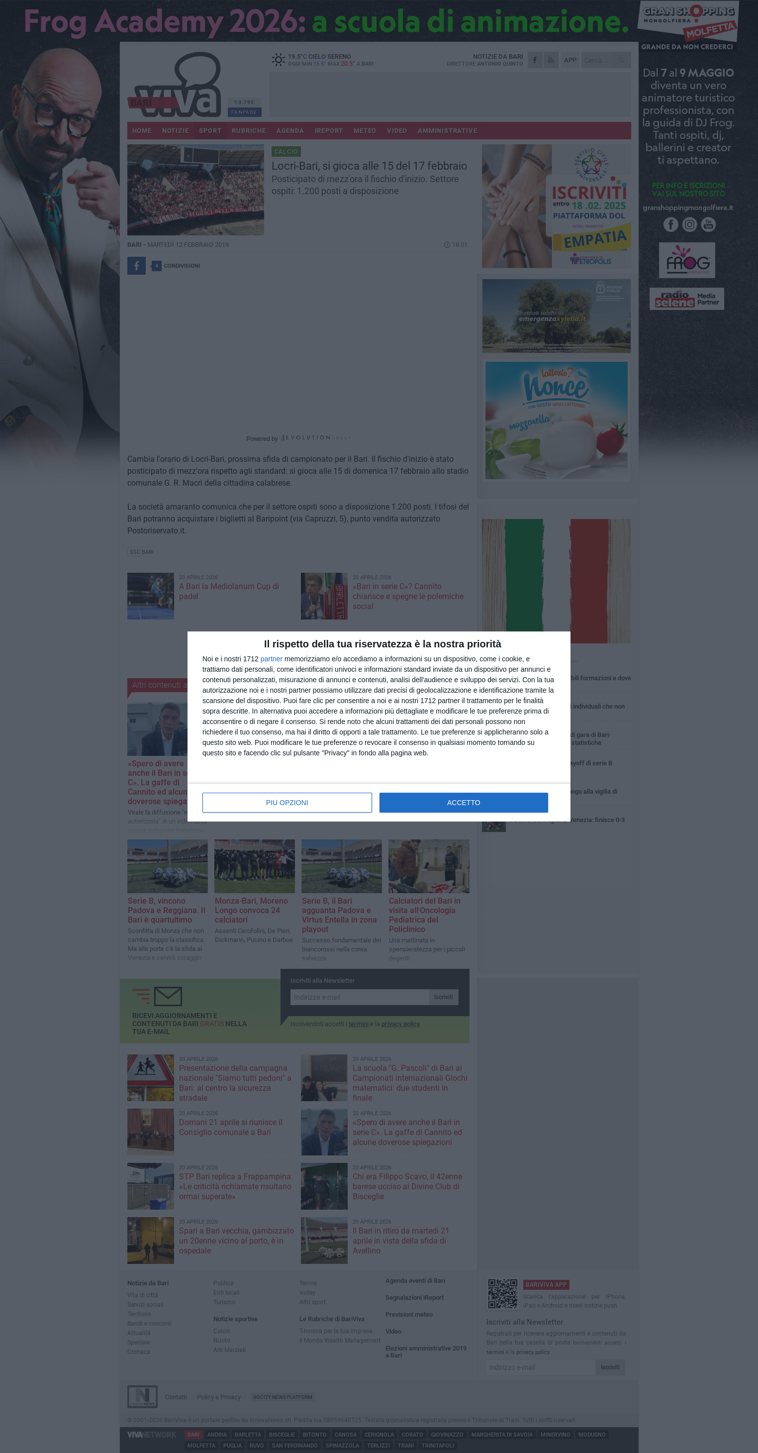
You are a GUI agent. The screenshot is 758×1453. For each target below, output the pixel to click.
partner (272, 658)
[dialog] (379, 726)
